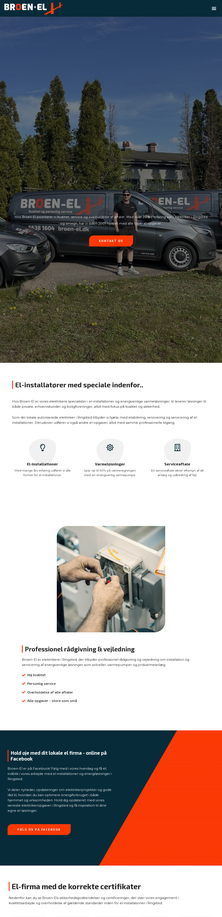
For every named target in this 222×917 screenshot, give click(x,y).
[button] (214, 8)
